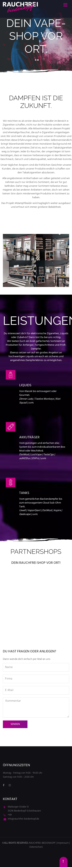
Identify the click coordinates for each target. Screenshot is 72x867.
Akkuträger (29, 437)
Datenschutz (36, 847)
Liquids (25, 385)
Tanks (24, 493)
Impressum (63, 843)
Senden (15, 724)
